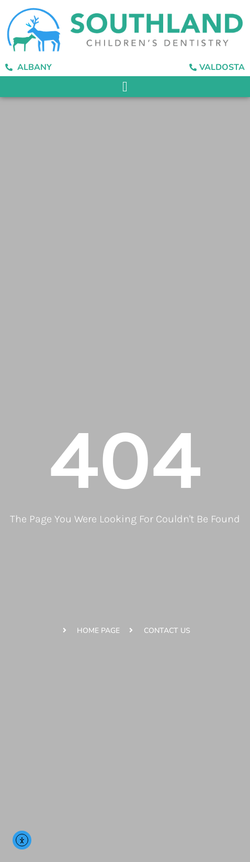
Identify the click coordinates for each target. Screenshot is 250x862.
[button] (125, 87)
